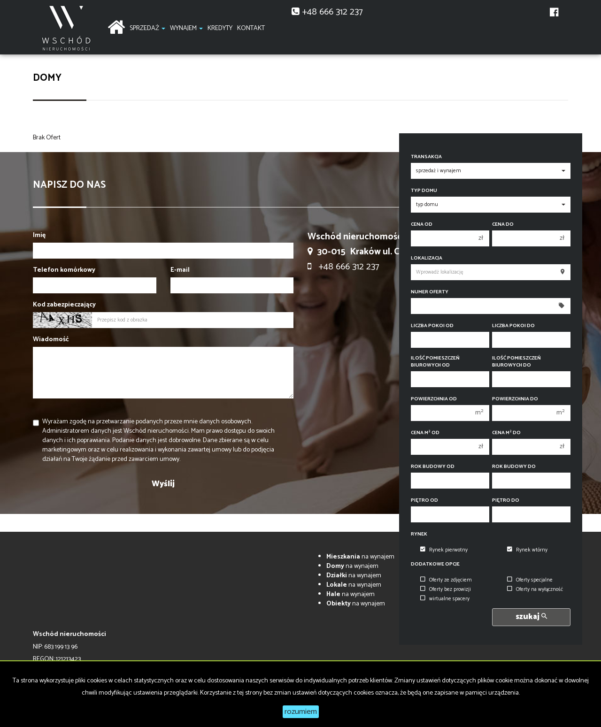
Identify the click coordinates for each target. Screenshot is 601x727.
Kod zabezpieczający (64, 305)
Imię (39, 235)
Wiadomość (51, 339)
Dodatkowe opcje (435, 564)
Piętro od (424, 500)
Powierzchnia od (434, 399)
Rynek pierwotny (444, 550)
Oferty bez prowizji (445, 589)
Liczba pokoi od (432, 325)
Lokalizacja (426, 258)
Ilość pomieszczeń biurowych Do (516, 362)
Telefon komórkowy (64, 270)
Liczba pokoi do (513, 325)
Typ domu (424, 190)
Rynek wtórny (527, 550)
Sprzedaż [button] (147, 28)
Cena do (503, 224)
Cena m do (506, 432)
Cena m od (425, 432)
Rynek (419, 534)
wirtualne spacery (445, 599)
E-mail (180, 270)
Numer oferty (429, 292)
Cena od (421, 224)
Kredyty (220, 28)
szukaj (531, 617)
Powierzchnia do (515, 399)
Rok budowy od (433, 466)
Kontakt (251, 28)
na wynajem (360, 556)
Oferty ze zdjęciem (446, 580)
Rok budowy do (514, 466)
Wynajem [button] (186, 28)
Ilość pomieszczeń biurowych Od (435, 362)
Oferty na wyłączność (535, 589)
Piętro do (505, 500)
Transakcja (426, 157)
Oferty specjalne (530, 580)
